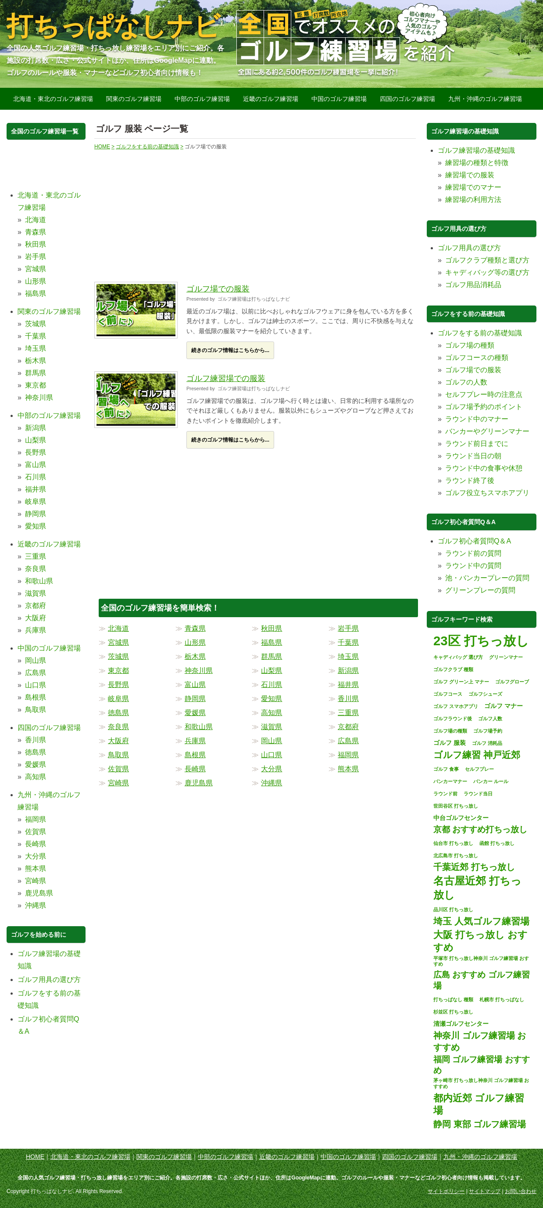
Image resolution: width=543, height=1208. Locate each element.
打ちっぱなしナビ (113, 26)
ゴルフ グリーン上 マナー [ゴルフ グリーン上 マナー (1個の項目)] (461, 681)
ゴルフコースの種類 (476, 357)
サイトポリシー (446, 1191)
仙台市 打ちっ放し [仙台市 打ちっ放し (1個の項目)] (453, 843)
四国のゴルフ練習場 (407, 98)
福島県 (271, 642)
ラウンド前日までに (476, 443)
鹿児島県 (199, 783)
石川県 (271, 684)
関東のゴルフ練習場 (133, 98)
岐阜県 (118, 698)
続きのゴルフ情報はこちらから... (230, 350)
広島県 (348, 740)
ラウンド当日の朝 (473, 456)
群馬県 (271, 656)
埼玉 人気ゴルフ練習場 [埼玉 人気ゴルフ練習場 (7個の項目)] (481, 921)
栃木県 (195, 656)
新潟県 (348, 670)
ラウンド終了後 (469, 480)
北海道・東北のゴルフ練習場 (53, 98)
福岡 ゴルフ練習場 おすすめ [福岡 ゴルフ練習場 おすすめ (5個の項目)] (481, 1065)
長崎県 (195, 769)
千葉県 (348, 642)
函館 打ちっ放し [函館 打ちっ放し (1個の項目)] (496, 843)
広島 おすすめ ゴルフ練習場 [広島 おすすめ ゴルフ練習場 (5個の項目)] (481, 980)
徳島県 (118, 712)
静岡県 (195, 698)
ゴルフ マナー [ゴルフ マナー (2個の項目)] (503, 705)
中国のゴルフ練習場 (339, 98)
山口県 (271, 755)
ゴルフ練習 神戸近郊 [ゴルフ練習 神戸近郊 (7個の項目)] (476, 755)
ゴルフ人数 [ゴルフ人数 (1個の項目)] (490, 718)
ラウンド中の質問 (473, 565)
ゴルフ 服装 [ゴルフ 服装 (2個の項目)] (449, 742)
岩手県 (348, 628)
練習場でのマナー (473, 187)
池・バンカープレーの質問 (487, 578)
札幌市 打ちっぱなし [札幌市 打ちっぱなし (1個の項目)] (501, 999)
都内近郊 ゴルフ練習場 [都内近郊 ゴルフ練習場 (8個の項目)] (478, 1104)
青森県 (195, 628)
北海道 (118, 628)
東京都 (118, 670)
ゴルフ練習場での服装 (225, 378)
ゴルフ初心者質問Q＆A (474, 541)
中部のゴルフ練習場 (202, 98)
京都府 (348, 726)
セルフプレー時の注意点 (483, 394)
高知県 (271, 712)
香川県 (348, 698)
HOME (35, 1156)
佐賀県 (118, 769)
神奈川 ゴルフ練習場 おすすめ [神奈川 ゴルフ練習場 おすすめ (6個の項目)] (479, 1041)
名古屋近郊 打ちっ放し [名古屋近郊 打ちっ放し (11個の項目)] (477, 888)
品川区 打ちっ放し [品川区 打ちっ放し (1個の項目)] (453, 909)
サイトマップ (484, 1191)
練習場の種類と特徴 (476, 162)
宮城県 (118, 642)
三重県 (348, 712)
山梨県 (271, 670)
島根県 (195, 755)
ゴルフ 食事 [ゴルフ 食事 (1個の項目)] (446, 769)
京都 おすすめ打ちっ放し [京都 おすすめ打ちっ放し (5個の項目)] (480, 829)
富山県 (195, 684)
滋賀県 (271, 726)
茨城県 (118, 656)
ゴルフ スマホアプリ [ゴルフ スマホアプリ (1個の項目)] (455, 706)
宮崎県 (118, 783)
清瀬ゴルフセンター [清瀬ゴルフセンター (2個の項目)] (461, 1023)
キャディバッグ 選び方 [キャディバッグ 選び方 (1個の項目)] (458, 657)
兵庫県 (195, 740)
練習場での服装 (469, 175)
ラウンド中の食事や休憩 (483, 468)
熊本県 (348, 769)
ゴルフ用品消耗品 (473, 284)
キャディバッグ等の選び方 (487, 272)
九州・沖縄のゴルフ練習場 (485, 98)
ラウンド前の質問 (473, 553)
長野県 (118, 684)
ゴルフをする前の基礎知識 (480, 333)
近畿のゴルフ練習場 (270, 98)
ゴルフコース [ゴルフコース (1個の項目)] (447, 694)
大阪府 (118, 740)
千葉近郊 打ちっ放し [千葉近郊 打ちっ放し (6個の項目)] (474, 867)
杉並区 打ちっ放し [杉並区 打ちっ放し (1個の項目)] (453, 1011)
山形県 (195, 642)
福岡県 (348, 755)
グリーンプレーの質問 (480, 590)
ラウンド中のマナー (476, 419)
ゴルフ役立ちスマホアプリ (487, 492)
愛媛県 (195, 712)
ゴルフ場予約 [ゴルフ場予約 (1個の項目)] (487, 730)
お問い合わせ (520, 1191)
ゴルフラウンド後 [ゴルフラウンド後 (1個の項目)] (452, 718)
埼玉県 (348, 656)
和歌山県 (199, 726)
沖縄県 (271, 783)
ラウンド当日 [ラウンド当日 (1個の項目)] (478, 793)
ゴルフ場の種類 (469, 345)
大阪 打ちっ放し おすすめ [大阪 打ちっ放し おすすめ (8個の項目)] (480, 941)
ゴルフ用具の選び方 (49, 979)
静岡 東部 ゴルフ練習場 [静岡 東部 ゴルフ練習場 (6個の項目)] (479, 1124)
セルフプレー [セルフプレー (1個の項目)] (479, 769)
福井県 (348, 684)
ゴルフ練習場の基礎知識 (476, 150)
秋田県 (271, 628)
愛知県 (271, 698)
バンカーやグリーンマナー (487, 431)
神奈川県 (199, 670)
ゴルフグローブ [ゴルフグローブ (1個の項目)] (512, 681)
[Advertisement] (177, 212)
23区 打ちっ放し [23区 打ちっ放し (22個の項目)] (481, 640)
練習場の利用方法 (473, 199)
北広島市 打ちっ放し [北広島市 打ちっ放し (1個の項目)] (455, 855)
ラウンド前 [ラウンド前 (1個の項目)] (445, 793)
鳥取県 (118, 755)
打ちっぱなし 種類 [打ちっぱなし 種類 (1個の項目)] (453, 999)
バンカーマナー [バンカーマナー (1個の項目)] (450, 781)
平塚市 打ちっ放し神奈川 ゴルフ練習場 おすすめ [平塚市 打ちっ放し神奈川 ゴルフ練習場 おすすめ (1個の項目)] (481, 961)
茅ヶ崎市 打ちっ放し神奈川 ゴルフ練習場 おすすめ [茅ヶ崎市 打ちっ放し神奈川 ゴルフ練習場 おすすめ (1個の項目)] (481, 1083)
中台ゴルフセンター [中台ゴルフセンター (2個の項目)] (461, 817)
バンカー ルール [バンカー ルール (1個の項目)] (490, 781)
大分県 (271, 769)
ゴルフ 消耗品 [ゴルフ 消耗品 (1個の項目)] (487, 743)
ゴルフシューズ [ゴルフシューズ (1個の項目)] (485, 694)
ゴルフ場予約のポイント (483, 406)
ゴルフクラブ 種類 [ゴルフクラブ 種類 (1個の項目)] (453, 669)
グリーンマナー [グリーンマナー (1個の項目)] (506, 657)
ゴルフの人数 (466, 382)
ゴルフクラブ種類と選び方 (487, 260)
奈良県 (118, 726)
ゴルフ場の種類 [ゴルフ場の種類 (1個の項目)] (450, 730)
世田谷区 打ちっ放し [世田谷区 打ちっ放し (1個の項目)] (455, 806)
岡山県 (271, 740)
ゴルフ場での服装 (218, 288)
